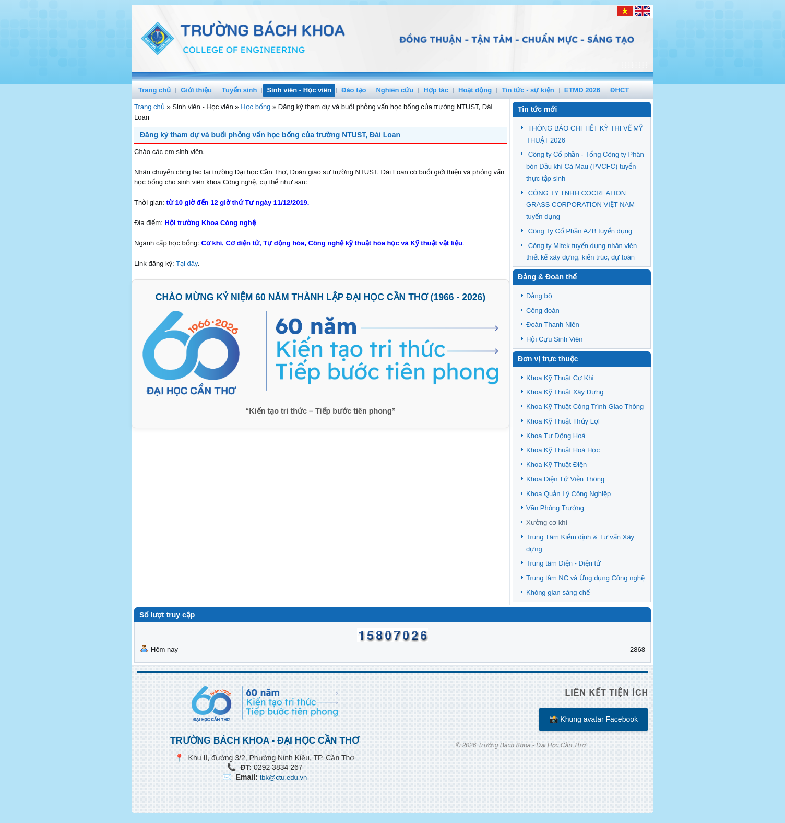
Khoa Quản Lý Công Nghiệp (568, 494)
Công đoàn (543, 310)
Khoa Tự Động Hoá (556, 436)
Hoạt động (475, 90)
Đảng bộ (539, 296)
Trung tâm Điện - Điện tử (563, 563)
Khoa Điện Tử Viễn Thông (565, 479)
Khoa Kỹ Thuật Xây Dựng (565, 392)
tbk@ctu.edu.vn (283, 777)
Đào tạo (353, 90)
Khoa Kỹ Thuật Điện (556, 464)
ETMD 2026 (582, 90)
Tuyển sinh (239, 90)
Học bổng (255, 107)
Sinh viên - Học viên (299, 90)
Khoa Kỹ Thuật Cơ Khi (559, 378)
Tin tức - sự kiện (528, 90)
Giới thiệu (196, 90)
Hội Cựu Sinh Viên (554, 339)
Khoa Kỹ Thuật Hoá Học (563, 450)
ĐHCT (619, 90)
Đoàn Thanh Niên (552, 324)
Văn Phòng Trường (555, 508)
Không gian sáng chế (558, 592)
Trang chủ (154, 90)
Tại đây (186, 263)
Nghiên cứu (394, 90)
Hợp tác (435, 90)
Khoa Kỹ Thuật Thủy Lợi (563, 421)
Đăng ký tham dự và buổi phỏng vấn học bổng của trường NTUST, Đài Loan (270, 135)
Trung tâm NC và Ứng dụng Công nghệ (585, 578)
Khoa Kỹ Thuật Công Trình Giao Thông (585, 406)
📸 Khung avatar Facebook (593, 719)
